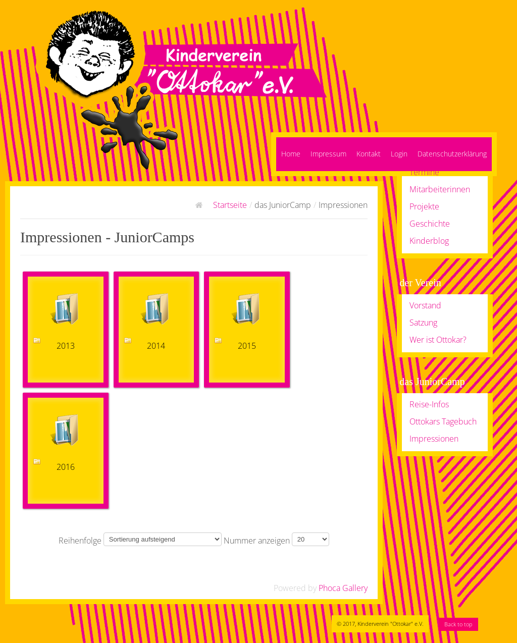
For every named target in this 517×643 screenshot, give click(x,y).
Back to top (458, 624)
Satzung (423, 322)
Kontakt (368, 153)
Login (399, 153)
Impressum (328, 153)
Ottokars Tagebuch (443, 421)
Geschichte (429, 223)
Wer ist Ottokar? (438, 339)
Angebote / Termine (429, 166)
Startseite (230, 204)
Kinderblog (429, 240)
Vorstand (425, 305)
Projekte (424, 206)
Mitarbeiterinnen (439, 189)
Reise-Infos (429, 404)
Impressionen (433, 438)
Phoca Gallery (343, 588)
